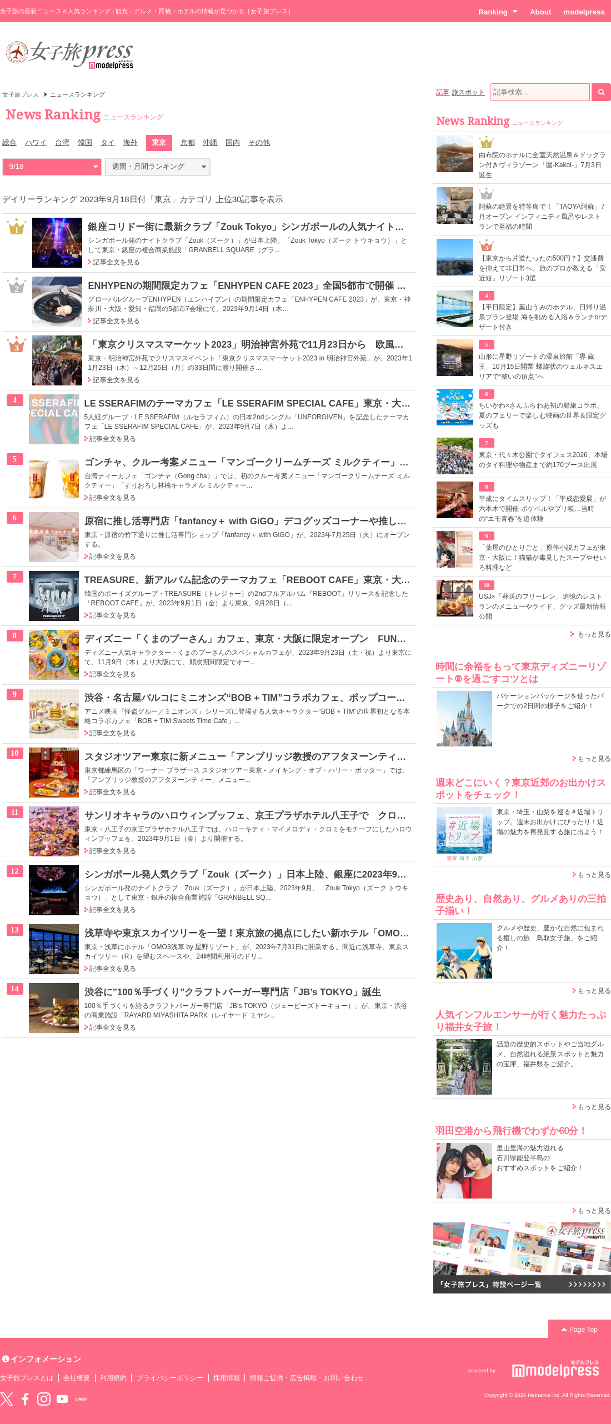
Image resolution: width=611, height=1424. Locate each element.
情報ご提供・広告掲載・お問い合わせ (307, 1378)
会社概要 (76, 1378)
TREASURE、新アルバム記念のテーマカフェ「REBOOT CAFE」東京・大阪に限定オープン (280, 580)
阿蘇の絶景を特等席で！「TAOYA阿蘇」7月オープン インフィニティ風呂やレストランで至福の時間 (542, 216)
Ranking (498, 11)
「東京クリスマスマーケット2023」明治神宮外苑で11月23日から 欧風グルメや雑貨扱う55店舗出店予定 (312, 344)
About (540, 12)
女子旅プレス (20, 94)
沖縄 (210, 142)
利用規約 (113, 1378)
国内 (233, 142)
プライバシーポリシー (170, 1378)
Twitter (6, 1399)
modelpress (584, 12)
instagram (44, 1399)
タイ (108, 142)
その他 (259, 142)
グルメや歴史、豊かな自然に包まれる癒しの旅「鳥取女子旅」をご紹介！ (550, 938)
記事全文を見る (116, 262)
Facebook (25, 1399)
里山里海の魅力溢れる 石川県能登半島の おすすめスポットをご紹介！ (540, 1158)
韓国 (85, 142)
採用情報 (226, 1378)
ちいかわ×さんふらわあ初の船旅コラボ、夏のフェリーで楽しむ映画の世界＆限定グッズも (542, 415)
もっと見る (594, 634)
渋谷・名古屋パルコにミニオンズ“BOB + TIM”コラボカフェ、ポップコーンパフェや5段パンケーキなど (304, 698)
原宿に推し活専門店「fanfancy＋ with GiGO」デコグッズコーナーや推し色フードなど (269, 521)
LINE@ (81, 1399)
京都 (188, 142)
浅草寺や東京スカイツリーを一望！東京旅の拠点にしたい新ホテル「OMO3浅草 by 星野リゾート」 (295, 933)
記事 (442, 92)
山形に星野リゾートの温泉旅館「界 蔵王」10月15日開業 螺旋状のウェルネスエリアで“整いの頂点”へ (541, 366)
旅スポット (468, 92)
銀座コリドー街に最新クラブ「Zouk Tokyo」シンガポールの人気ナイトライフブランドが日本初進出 (303, 227)
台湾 (62, 142)
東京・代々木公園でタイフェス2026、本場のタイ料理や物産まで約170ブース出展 (543, 460)
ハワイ (36, 142)
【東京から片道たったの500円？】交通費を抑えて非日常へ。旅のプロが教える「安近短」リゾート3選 (542, 268)
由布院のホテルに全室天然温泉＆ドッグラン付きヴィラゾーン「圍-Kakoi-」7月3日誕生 (542, 165)
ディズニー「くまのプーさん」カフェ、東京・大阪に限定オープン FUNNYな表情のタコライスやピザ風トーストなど (337, 639)
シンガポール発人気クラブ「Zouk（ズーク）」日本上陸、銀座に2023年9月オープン (264, 874)
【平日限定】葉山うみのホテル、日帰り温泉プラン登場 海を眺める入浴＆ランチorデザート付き (543, 317)
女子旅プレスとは (26, 1378)
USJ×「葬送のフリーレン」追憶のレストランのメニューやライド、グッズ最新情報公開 (542, 606)
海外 (130, 142)
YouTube (62, 1399)
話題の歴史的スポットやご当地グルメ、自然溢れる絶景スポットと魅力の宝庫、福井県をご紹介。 (550, 1054)
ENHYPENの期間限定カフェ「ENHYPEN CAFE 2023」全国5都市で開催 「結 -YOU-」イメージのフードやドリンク (332, 285)
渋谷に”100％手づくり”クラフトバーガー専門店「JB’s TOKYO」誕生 (233, 992)
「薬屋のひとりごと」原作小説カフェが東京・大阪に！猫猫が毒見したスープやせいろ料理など (542, 557)
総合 (9, 142)
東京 (159, 142)
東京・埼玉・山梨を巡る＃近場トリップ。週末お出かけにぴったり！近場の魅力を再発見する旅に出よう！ (550, 822)
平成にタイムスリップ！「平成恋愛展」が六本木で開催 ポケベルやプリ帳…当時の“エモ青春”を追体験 (542, 509)
